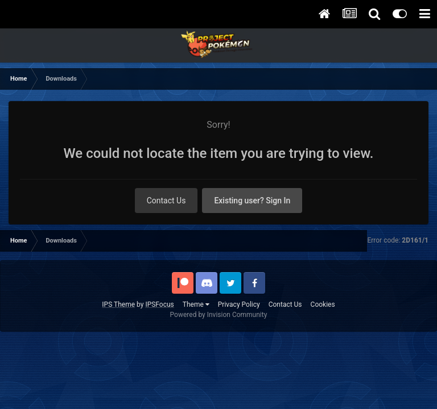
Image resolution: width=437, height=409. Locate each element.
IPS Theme (118, 304)
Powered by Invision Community (218, 315)
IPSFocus (159, 304)
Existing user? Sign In (252, 200)
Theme (196, 304)
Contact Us (166, 200)
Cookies (323, 304)
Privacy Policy (239, 304)
